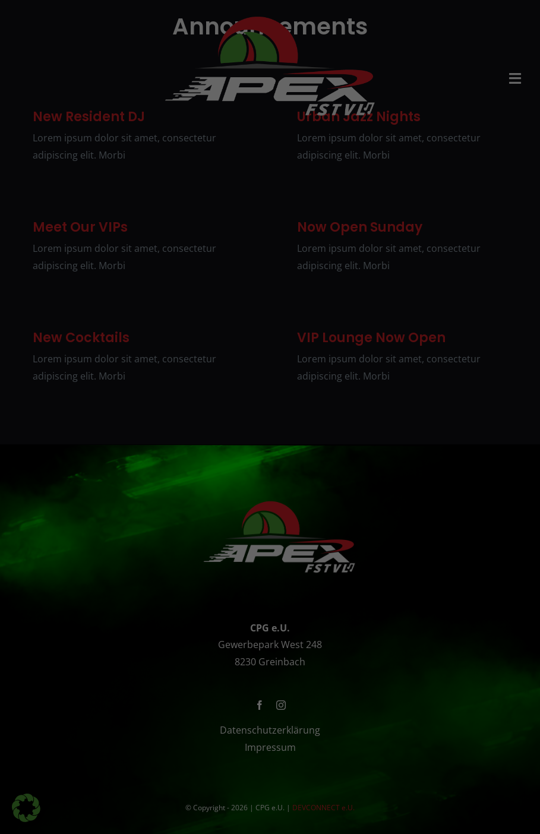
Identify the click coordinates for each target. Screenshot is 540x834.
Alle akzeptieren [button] (270, 537)
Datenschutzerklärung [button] (297, 633)
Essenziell (183, 495)
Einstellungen (143, 361)
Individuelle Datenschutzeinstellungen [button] (270, 607)
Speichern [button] (270, 572)
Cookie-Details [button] (232, 633)
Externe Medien (337, 495)
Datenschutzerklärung (347, 325)
